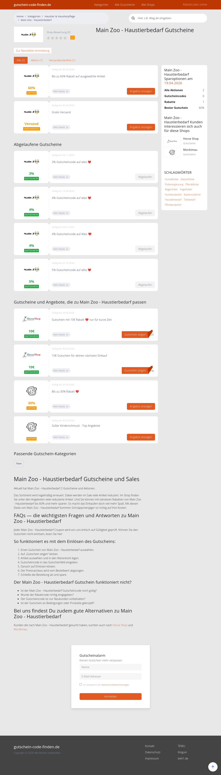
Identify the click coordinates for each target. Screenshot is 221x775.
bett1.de (183, 758)
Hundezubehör (173, 194)
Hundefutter (172, 179)
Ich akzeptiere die (106, 684)
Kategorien (101, 5)
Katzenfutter (188, 179)
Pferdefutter (192, 184)
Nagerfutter (171, 189)
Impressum (152, 758)
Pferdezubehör (173, 204)
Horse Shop (120, 625)
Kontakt (150, 746)
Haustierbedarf (173, 199)
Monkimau (20, 629)
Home (20, 16)
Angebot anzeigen (141, 91)
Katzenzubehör (192, 194)
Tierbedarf (189, 199)
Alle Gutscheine (125, 5)
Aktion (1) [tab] (37, 60)
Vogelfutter (186, 189)
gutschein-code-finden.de (32, 5)
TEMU (181, 746)
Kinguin (182, 752)
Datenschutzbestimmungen (115, 684)
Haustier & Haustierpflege (60, 16)
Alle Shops (148, 5)
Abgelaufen (145, 177)
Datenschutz (153, 752)
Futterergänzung (174, 184)
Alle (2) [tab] (21, 60)
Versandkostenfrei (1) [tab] (62, 60)
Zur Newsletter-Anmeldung (32, 50)
